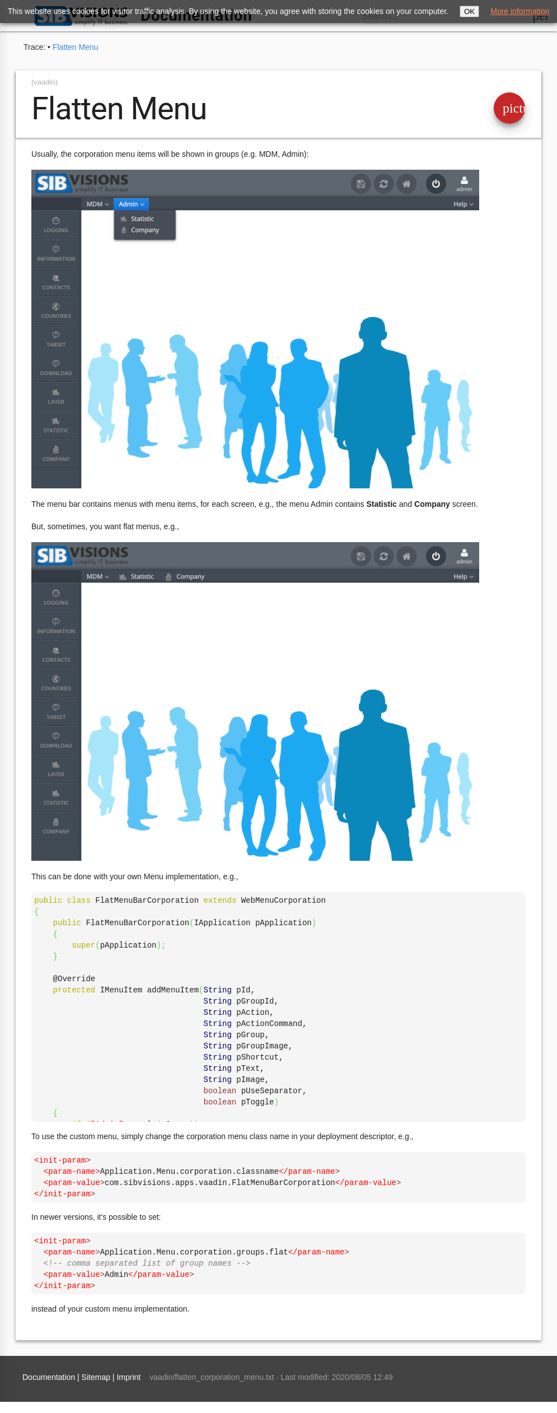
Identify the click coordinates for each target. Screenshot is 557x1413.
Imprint (128, 1377)
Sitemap (96, 1377)
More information (519, 11)
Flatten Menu (76, 47)
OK (469, 11)
